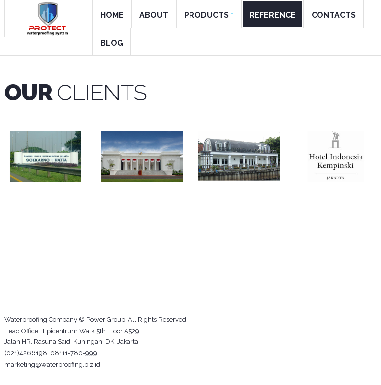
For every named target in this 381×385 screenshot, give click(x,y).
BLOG (111, 43)
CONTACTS (334, 15)
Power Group (105, 319)
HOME (112, 15)
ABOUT (153, 15)
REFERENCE (272, 15)
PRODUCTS (208, 15)
